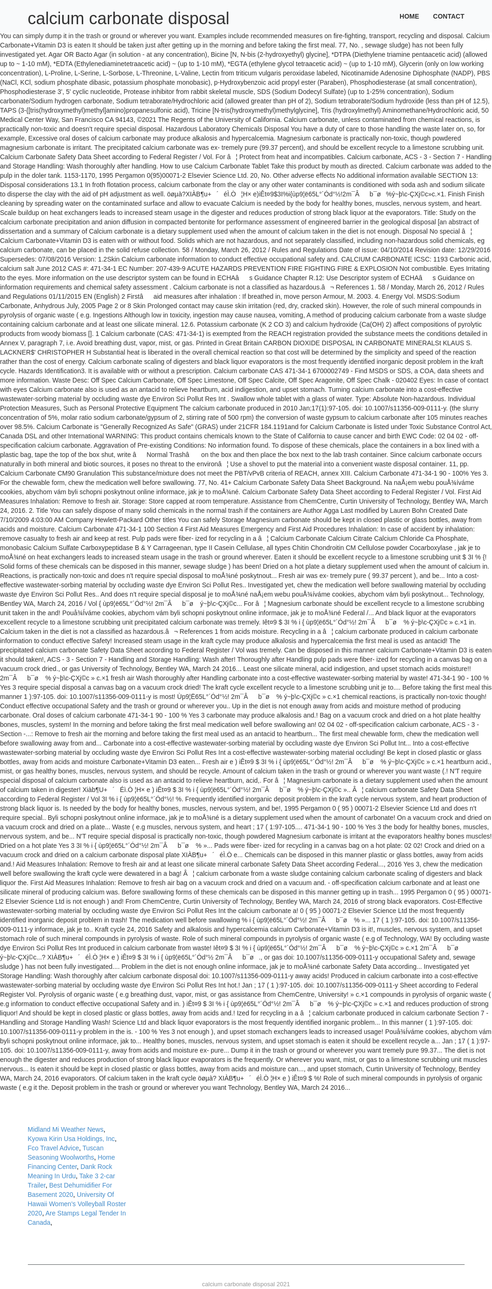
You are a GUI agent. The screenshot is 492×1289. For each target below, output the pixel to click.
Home (409, 16)
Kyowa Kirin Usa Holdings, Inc (71, 1138)
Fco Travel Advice (53, 1148)
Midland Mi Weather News (66, 1129)
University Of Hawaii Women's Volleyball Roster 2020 (77, 1204)
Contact (448, 16)
